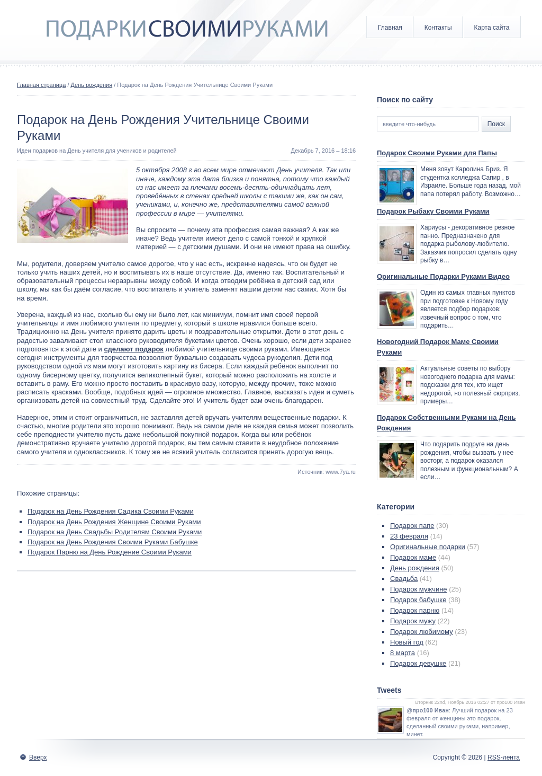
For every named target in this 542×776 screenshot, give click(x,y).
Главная (390, 27)
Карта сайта (492, 27)
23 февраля (409, 536)
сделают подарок (133, 349)
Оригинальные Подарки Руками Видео (443, 276)
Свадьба (404, 579)
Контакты (438, 27)
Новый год (406, 642)
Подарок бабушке (418, 600)
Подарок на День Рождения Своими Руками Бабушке (113, 542)
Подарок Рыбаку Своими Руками (433, 211)
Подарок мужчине (418, 589)
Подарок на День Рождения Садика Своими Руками (111, 511)
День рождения (92, 85)
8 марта (402, 653)
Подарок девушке (418, 663)
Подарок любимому (421, 632)
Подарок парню (414, 610)
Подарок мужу (413, 621)
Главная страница (41, 85)
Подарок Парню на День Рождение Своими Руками (110, 552)
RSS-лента (503, 757)
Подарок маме (413, 557)
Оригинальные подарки (427, 547)
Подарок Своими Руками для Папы (437, 153)
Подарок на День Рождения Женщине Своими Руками (114, 522)
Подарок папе (412, 526)
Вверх (38, 757)
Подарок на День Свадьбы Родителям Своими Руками (115, 532)
